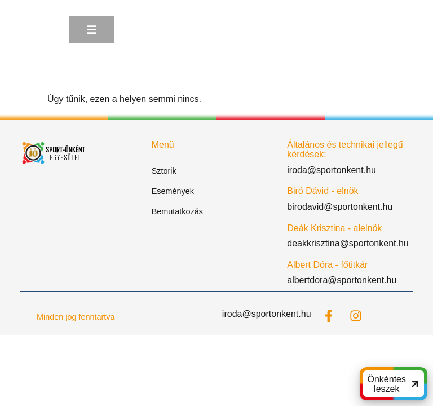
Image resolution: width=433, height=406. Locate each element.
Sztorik (164, 170)
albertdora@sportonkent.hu (341, 280)
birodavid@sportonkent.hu (339, 206)
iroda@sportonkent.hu (331, 170)
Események (173, 191)
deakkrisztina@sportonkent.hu (347, 243)
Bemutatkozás (177, 211)
